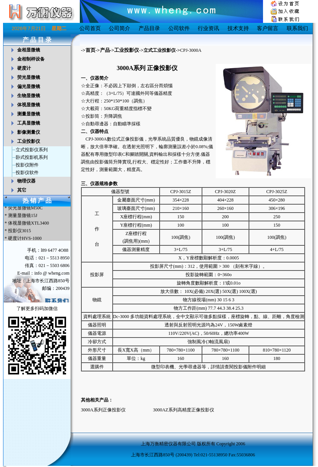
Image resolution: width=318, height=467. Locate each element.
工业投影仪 (126, 50)
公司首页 (90, 28)
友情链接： (5, 466)
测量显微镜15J (22, 216)
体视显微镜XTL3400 (28, 224)
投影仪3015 (19, 231)
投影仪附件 (27, 165)
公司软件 (179, 28)
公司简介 (119, 28)
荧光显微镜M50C (25, 208)
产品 (105, 50)
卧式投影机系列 (32, 157)
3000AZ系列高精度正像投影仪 (183, 410)
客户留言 (267, 28)
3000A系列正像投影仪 (103, 410)
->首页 (88, 50)
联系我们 (297, 28)
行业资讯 (208, 28)
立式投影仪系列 (32, 149)
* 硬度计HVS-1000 (22, 239)
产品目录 (149, 28)
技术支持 (238, 28)
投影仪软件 (27, 172)
